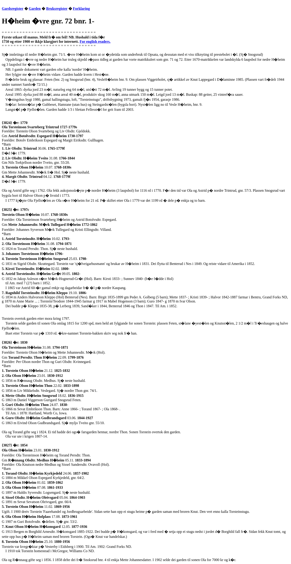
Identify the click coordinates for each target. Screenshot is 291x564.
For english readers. (95, 41)
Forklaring (81, 8)
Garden (35, 8)
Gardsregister (12, 8)
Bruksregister (57, 8)
